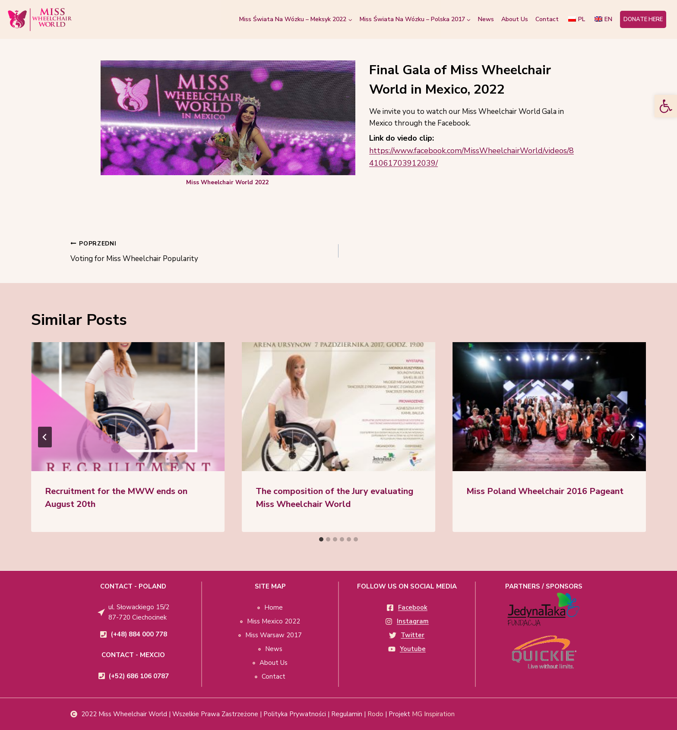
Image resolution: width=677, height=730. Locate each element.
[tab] (321, 539)
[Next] (632, 437)
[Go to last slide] (45, 437)
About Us (514, 19)
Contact (547, 19)
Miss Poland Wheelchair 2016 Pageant (544, 491)
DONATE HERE (643, 19)
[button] (666, 106)
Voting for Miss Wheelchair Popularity (200, 250)
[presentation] (128, 406)
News (486, 19)
